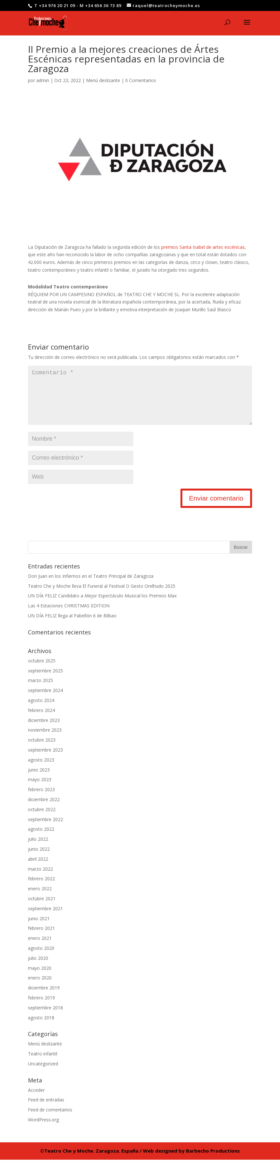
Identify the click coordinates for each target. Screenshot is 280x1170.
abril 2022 (38, 869)
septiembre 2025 (45, 681)
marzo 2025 (40, 691)
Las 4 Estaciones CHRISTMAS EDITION (68, 616)
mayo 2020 (39, 978)
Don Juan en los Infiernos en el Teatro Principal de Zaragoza (90, 586)
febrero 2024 (41, 720)
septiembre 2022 (45, 830)
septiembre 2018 (45, 1018)
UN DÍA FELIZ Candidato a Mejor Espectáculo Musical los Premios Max (102, 606)
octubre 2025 (42, 671)
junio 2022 (39, 859)
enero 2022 (40, 899)
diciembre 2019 (44, 998)
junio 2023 (39, 780)
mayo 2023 (39, 790)
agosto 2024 (41, 710)
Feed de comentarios (50, 1120)
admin (42, 80)
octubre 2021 (42, 909)
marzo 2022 (40, 879)
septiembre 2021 (45, 919)
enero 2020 (40, 988)
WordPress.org (43, 1130)
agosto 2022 (41, 839)
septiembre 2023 (45, 760)
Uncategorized (43, 1074)
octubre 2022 (42, 820)
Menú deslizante (103, 80)
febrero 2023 (41, 800)
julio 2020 (38, 968)
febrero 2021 (41, 938)
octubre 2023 (42, 750)
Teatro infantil (42, 1064)
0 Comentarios (140, 80)
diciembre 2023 (44, 730)
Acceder (36, 1100)
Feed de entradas (46, 1110)
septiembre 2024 (45, 700)
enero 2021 (40, 948)
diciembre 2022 (44, 810)
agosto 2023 (41, 770)
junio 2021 (39, 929)
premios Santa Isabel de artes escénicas (203, 247)
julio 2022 (38, 849)
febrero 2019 (41, 1008)
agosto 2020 (41, 958)
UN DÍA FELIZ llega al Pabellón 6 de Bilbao (72, 626)
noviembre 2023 (45, 740)
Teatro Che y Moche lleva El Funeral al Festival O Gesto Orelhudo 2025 (101, 596)
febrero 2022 (41, 889)
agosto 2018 (41, 1028)
